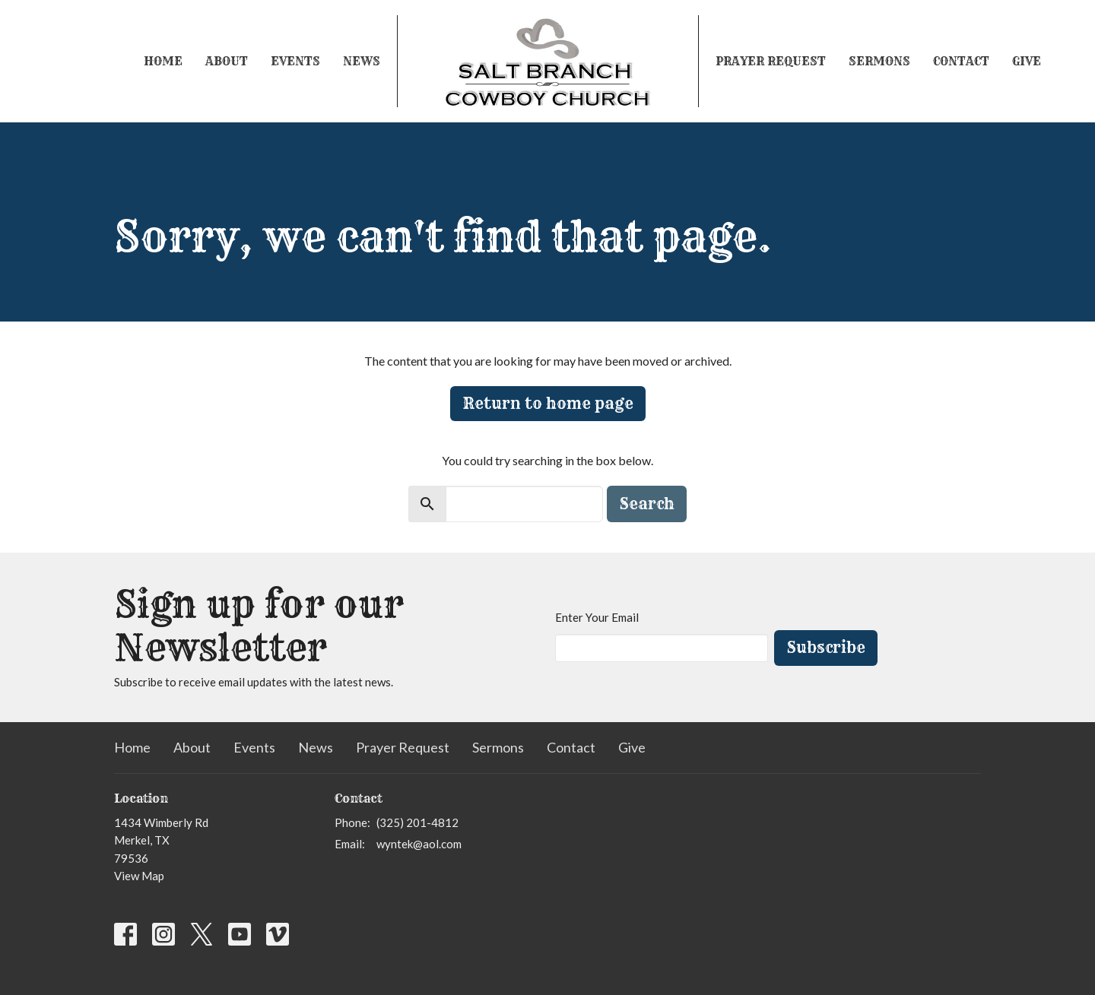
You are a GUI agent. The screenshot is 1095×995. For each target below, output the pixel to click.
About (226, 61)
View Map (139, 876)
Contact (961, 61)
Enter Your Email (597, 617)
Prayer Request (771, 61)
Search (646, 503)
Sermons (879, 61)
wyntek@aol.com (419, 844)
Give (1026, 61)
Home (163, 61)
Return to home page (547, 403)
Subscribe (825, 647)
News (361, 61)
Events (295, 61)
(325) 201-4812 (417, 822)
